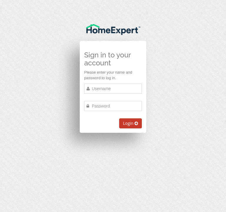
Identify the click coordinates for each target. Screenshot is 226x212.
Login (130, 123)
